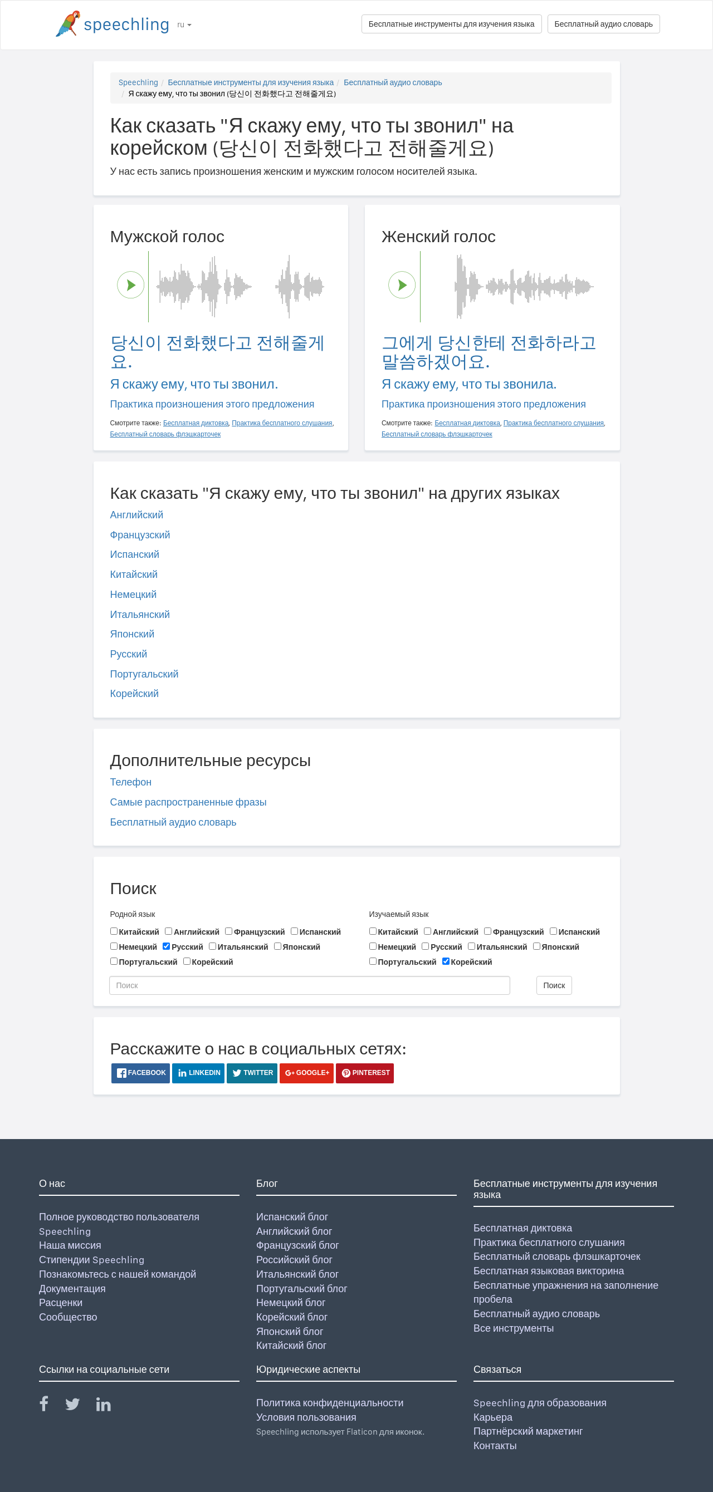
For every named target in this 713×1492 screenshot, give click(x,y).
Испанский (135, 554)
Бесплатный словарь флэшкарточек (557, 1256)
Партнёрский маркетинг (528, 1431)
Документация (72, 1288)
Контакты (495, 1445)
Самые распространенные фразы (188, 802)
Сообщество (68, 1317)
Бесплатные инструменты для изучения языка (452, 23)
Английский (137, 515)
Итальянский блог (297, 1274)
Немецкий (133, 594)
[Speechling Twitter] (79, 1406)
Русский (129, 654)
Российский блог (294, 1259)
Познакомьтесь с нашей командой (117, 1274)
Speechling (138, 82)
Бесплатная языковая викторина (548, 1271)
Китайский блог (291, 1345)
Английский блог (294, 1231)
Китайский (134, 574)
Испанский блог (292, 1217)
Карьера (492, 1417)
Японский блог (289, 1331)
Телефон (131, 782)
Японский (132, 634)
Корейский (134, 693)
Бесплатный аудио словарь (604, 23)
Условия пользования (306, 1417)
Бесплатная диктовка (522, 1228)
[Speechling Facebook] (50, 1406)
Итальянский (140, 614)
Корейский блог (292, 1317)
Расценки (60, 1302)
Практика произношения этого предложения (212, 404)
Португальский (144, 674)
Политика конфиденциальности (330, 1402)
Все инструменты (513, 1328)
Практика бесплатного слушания (549, 1242)
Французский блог (297, 1245)
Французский (140, 535)
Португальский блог (302, 1288)
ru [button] (184, 24)
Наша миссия (70, 1245)
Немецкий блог (290, 1302)
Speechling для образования (540, 1402)
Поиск (554, 985)
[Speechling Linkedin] (110, 1406)
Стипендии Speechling (91, 1259)
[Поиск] (309, 985)
